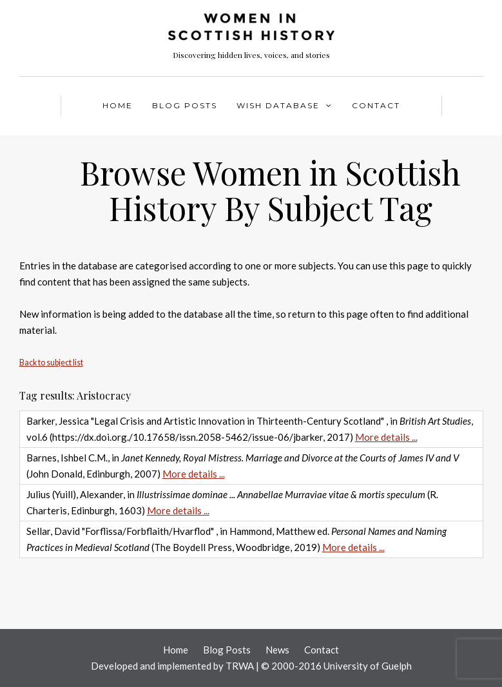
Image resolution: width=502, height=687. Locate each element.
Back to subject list (51, 362)
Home (117, 105)
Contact (376, 105)
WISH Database (278, 105)
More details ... (386, 437)
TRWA (240, 666)
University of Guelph (367, 666)
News (277, 649)
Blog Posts (184, 105)
